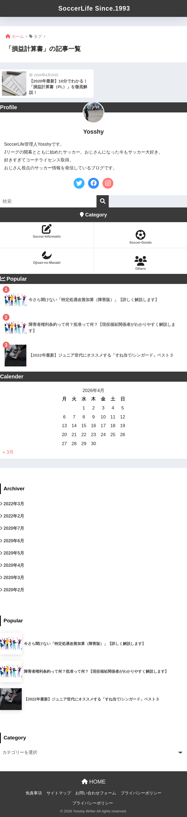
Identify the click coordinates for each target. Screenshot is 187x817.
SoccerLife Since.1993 (94, 8)
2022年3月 (14, 503)
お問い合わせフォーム (95, 793)
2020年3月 (14, 577)
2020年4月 (14, 565)
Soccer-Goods (140, 237)
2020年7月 (14, 528)
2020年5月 (14, 553)
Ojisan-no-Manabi (47, 257)
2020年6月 (14, 540)
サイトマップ (58, 793)
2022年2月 (14, 516)
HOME (94, 782)
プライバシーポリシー (141, 793)
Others (140, 263)
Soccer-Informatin (47, 231)
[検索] (102, 201)
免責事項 (34, 793)
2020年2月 (14, 589)
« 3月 (8, 452)
